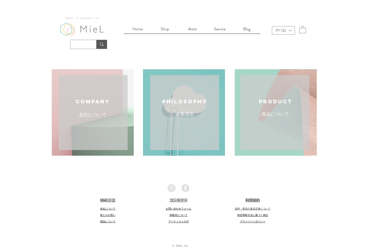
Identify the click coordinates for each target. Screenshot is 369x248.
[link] (302, 29)
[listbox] (283, 30)
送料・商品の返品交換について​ (253, 208)
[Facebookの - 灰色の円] (185, 188)
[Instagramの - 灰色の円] (172, 188)
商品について (275, 114)
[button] (283, 30)
